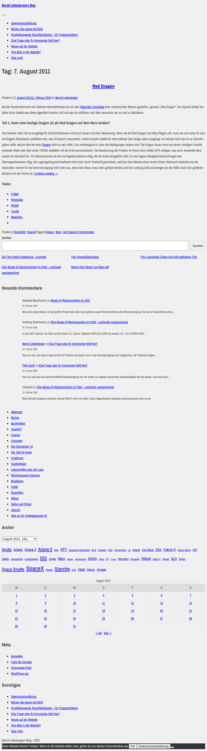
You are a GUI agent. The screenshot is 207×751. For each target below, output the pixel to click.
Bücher (15, 418)
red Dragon (69, 232)
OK (133, 746)
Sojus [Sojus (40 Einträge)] (182, 559)
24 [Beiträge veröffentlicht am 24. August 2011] (74, 618)
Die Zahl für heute (21, 452)
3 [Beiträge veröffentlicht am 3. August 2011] (74, 595)
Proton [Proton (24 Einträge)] (113, 559)
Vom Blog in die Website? (26, 52)
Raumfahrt (19, 232)
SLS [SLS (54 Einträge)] (174, 558)
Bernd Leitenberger (66, 98)
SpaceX (31, 232)
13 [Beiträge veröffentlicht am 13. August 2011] (161, 603)
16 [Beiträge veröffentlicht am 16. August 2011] (45, 611)
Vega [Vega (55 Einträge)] (81, 569)
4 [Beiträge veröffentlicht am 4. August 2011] (103, 595)
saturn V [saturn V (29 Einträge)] (157, 559)
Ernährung (17, 458)
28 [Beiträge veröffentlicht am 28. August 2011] (190, 618)
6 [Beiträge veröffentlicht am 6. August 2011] (161, 595)
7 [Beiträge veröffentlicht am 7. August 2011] (190, 595)
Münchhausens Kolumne (25, 475)
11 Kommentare (85, 232)
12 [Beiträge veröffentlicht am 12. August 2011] (132, 603)
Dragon (46, 145)
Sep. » (107, 633)
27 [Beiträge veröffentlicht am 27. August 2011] (161, 618)
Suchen (6, 238)
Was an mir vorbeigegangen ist (29, 516)
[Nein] (172, 747)
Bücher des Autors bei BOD (27, 29)
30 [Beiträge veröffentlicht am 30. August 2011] (45, 626)
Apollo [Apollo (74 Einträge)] (7, 549)
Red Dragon (103, 86)
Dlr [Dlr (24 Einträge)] (129, 550)
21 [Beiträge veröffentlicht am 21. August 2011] (190, 611)
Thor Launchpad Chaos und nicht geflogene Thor (168, 257)
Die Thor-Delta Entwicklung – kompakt (24, 257)
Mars (58, 232)
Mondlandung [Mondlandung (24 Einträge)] (80, 559)
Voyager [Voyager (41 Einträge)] (101, 570)
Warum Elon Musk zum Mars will (90, 267)
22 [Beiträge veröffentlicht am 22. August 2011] (16, 618)
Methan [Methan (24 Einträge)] (70, 559)
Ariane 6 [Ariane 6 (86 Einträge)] (45, 549)
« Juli (99, 633)
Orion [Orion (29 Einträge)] (101, 559)
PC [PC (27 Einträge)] (107, 559)
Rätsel (14, 498)
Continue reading (46, 174)
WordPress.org (19, 674)
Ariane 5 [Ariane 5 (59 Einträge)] (30, 549)
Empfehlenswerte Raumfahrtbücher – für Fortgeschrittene (44, 35)
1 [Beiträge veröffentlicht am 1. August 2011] (16, 595)
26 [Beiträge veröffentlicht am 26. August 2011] (132, 618)
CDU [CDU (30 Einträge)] (110, 550)
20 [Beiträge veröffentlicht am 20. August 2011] (161, 611)
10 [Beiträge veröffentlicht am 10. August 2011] (74, 603)
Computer (17, 441)
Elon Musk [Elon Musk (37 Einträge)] (148, 550)
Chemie (15, 435)
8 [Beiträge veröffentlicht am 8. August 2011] (16, 603)
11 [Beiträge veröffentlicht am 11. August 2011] (103, 603)
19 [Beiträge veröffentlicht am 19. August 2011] (132, 611)
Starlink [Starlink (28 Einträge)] (49, 570)
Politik (14, 487)
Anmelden (17, 656)
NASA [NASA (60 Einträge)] (92, 558)
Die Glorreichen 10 (22, 447)
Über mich (17, 58)
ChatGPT (16, 429)
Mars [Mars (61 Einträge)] (61, 558)
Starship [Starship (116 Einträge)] (62, 569)
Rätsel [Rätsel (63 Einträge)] (146, 558)
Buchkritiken (18, 424)
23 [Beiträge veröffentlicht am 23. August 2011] (45, 618)
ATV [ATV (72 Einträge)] (63, 550)
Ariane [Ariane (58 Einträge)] (18, 549)
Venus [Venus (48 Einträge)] (91, 569)
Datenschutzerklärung (23, 23)
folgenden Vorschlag (92, 107)
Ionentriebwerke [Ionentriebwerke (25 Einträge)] (31, 559)
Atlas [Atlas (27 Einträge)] (56, 550)
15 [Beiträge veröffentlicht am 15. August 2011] (16, 611)
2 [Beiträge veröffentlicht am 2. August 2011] (45, 595)
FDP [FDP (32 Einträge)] (195, 550)
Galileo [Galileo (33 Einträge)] (5, 559)
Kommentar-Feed (21, 668)
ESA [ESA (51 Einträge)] (159, 549)
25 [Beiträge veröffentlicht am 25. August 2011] (103, 618)
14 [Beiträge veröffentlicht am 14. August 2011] (190, 603)
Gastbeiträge (18, 464)
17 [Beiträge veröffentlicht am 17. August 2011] (74, 611)
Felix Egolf (28, 365)
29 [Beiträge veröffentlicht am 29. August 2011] (16, 626)
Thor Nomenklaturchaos (85, 257)
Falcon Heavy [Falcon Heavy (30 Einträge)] (184, 550)
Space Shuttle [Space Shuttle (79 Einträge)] (13, 569)
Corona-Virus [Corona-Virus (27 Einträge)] (120, 550)
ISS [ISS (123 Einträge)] (43, 558)
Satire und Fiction (21, 504)
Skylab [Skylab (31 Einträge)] (165, 559)
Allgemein (17, 412)
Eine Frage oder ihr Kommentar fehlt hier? (35, 41)
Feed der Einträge (21, 662)
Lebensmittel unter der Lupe (27, 470)
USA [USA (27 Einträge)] (74, 570)
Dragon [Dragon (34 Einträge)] (136, 550)
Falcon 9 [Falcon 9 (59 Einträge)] (169, 549)
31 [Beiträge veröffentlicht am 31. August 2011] (74, 626)
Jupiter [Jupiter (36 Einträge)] (52, 559)
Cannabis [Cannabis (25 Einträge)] (102, 550)
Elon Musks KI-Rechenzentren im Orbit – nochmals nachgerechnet (89, 322)
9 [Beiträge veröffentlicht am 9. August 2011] (45, 603)
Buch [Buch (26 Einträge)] (94, 550)
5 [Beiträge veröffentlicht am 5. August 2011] (132, 595)
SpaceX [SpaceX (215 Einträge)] (35, 568)
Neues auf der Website (24, 46)
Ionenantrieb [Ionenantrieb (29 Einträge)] (17, 559)
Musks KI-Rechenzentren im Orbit (70, 300)
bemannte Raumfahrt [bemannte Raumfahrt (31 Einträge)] (79, 550)
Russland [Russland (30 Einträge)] (135, 559)
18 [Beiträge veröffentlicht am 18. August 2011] (103, 611)
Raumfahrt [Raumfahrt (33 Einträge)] (123, 559)
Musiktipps (17, 481)
